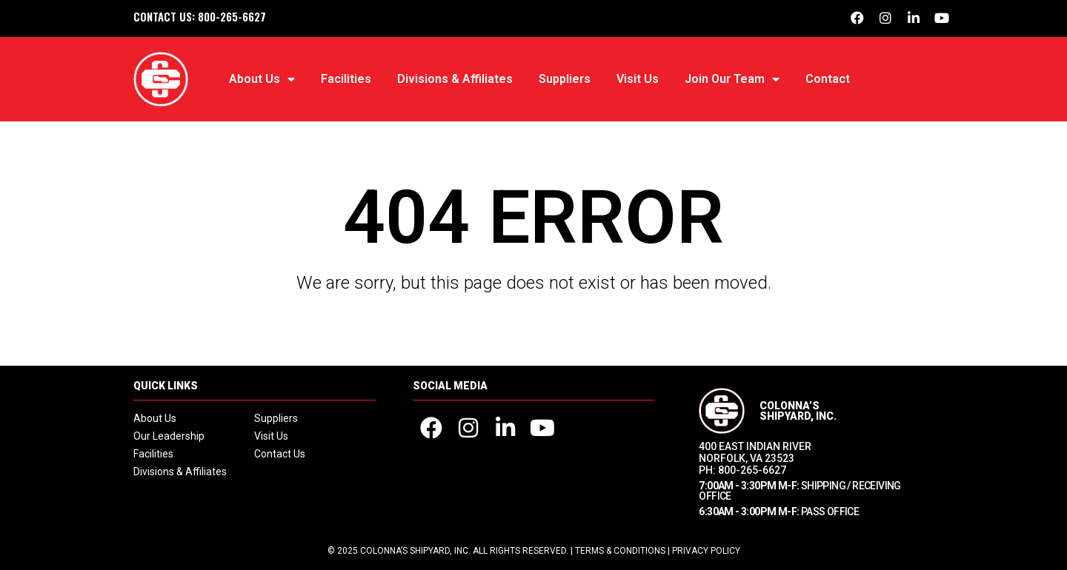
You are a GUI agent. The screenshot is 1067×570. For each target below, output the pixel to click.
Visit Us (637, 79)
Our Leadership (169, 436)
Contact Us (279, 454)
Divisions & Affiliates (455, 79)
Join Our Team (732, 79)
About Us (262, 79)
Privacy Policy (706, 551)
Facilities (346, 79)
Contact (827, 79)
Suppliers (565, 79)
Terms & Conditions (620, 551)
